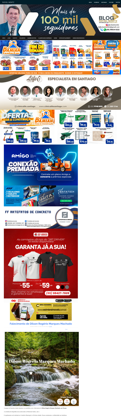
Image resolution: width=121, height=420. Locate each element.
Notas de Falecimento (64, 38)
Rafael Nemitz (8, 2)
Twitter (118, 2)
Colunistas (22, 38)
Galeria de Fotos (31, 38)
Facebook (96, 2)
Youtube (111, 2)
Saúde (55, 38)
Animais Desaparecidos (78, 38)
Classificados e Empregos (45, 38)
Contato (15, 38)
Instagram (104, 2)
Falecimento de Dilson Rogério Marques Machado (41, 323)
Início (90, 2)
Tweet (66, 329)
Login (9, 38)
